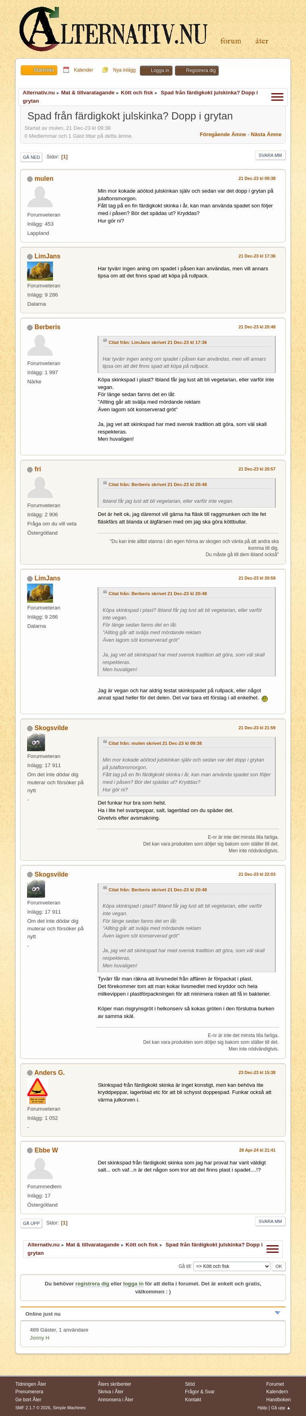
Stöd (190, 1384)
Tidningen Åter (30, 1384)
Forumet (275, 1384)
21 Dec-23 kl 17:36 (257, 256)
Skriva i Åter (111, 1392)
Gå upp (31, 1223)
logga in (133, 1284)
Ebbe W (46, 1150)
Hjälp (262, 1407)
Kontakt (193, 1399)
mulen (44, 178)
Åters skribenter (114, 1384)
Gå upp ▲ (281, 1407)
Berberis (48, 327)
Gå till (184, 1266)
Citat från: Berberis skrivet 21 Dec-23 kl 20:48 (157, 484)
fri (38, 469)
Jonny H (39, 1338)
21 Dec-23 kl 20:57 (257, 469)
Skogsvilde (51, 728)
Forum (230, 41)
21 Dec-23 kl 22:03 (257, 874)
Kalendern (277, 1392)
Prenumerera (29, 1392)
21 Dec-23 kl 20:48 (257, 326)
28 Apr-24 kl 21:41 (257, 1150)
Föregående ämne (223, 134)
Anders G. (49, 1072)
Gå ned (31, 157)
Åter (262, 41)
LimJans (48, 256)
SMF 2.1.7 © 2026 (32, 1407)
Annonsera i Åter (115, 1399)
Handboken (278, 1399)
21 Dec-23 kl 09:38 (257, 178)
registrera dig (92, 1284)
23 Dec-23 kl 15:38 (257, 1072)
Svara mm (270, 155)
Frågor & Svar (200, 1392)
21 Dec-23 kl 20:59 (257, 578)
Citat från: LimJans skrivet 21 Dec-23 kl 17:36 (157, 342)
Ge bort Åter (28, 1399)
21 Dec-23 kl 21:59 (257, 727)
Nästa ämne (266, 134)
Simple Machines (69, 1407)
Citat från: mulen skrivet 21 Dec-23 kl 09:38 (155, 743)
